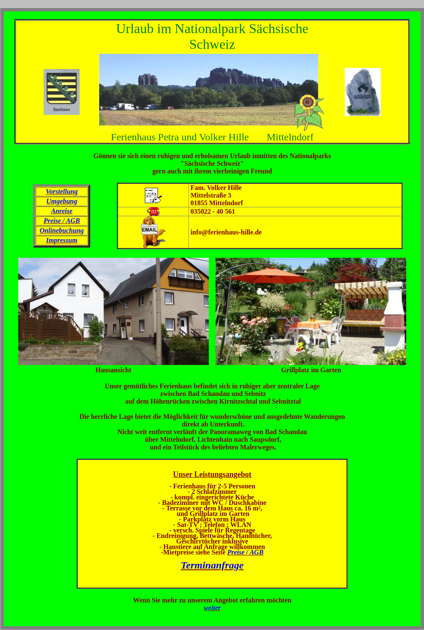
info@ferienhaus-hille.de (226, 232)
